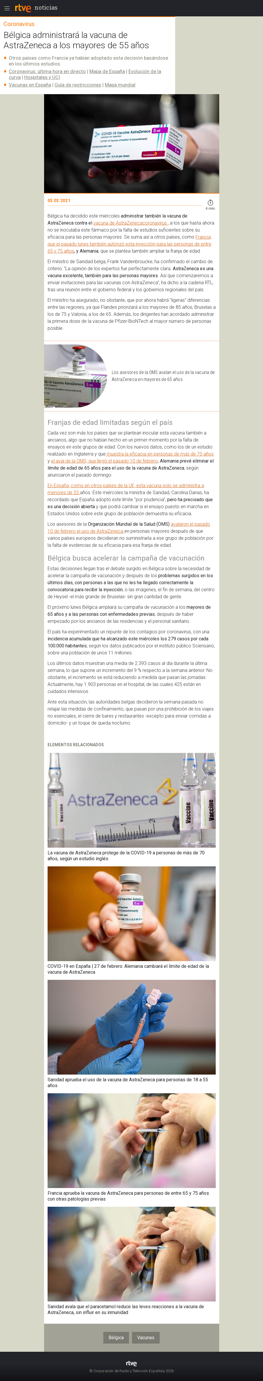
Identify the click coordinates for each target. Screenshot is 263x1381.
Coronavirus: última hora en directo (47, 71)
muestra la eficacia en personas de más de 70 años (160, 454)
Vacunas (145, 1337)
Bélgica (116, 1337)
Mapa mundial (120, 85)
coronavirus (155, 223)
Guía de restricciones (78, 85)
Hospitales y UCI (42, 77)
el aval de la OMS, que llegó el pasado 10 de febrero (104, 461)
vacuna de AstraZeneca (117, 223)
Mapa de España (107, 71)
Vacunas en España (30, 85)
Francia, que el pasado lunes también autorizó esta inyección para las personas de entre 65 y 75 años (130, 244)
